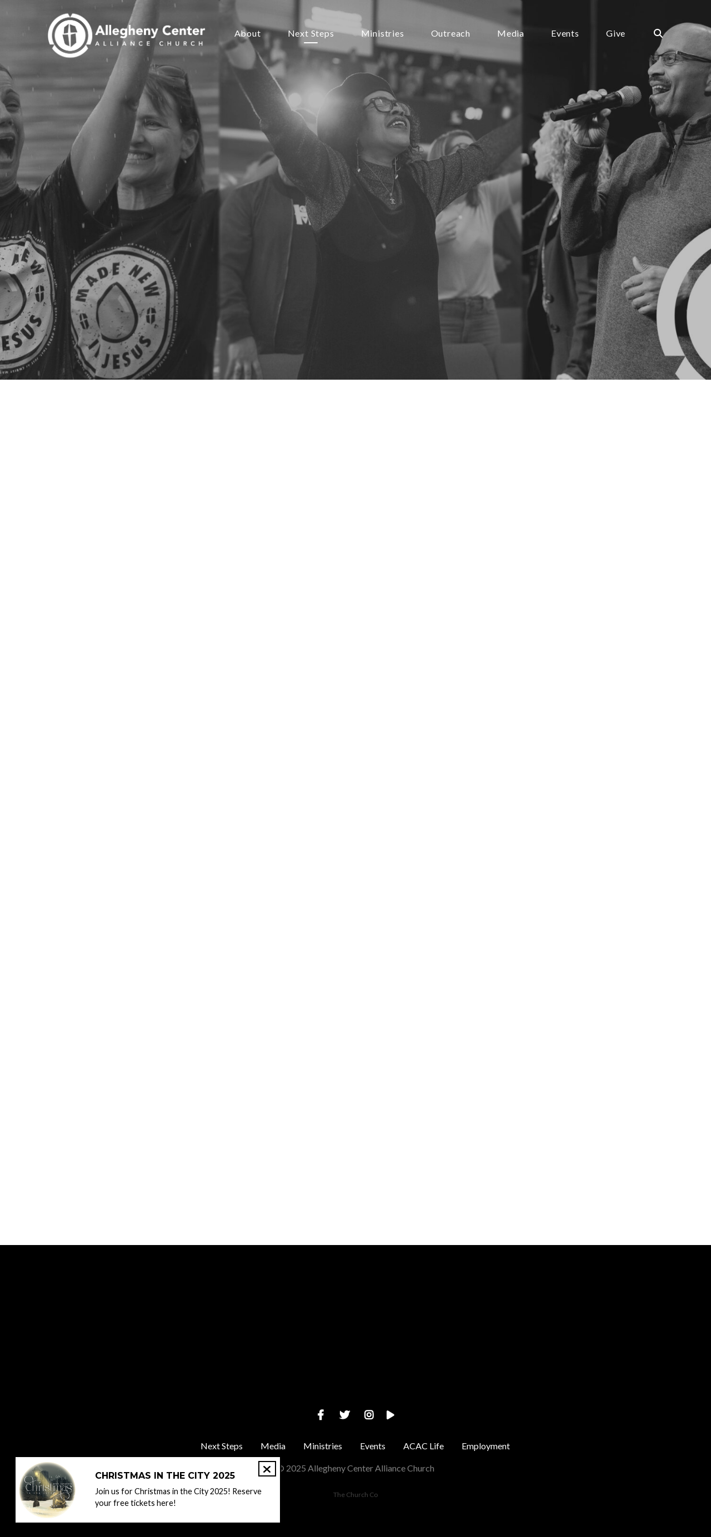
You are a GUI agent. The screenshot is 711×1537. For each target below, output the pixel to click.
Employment (486, 1445)
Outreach (450, 33)
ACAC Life (423, 1445)
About (247, 33)
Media (510, 33)
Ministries (382, 33)
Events (565, 33)
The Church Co (355, 1494)
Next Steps (311, 33)
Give (615, 33)
